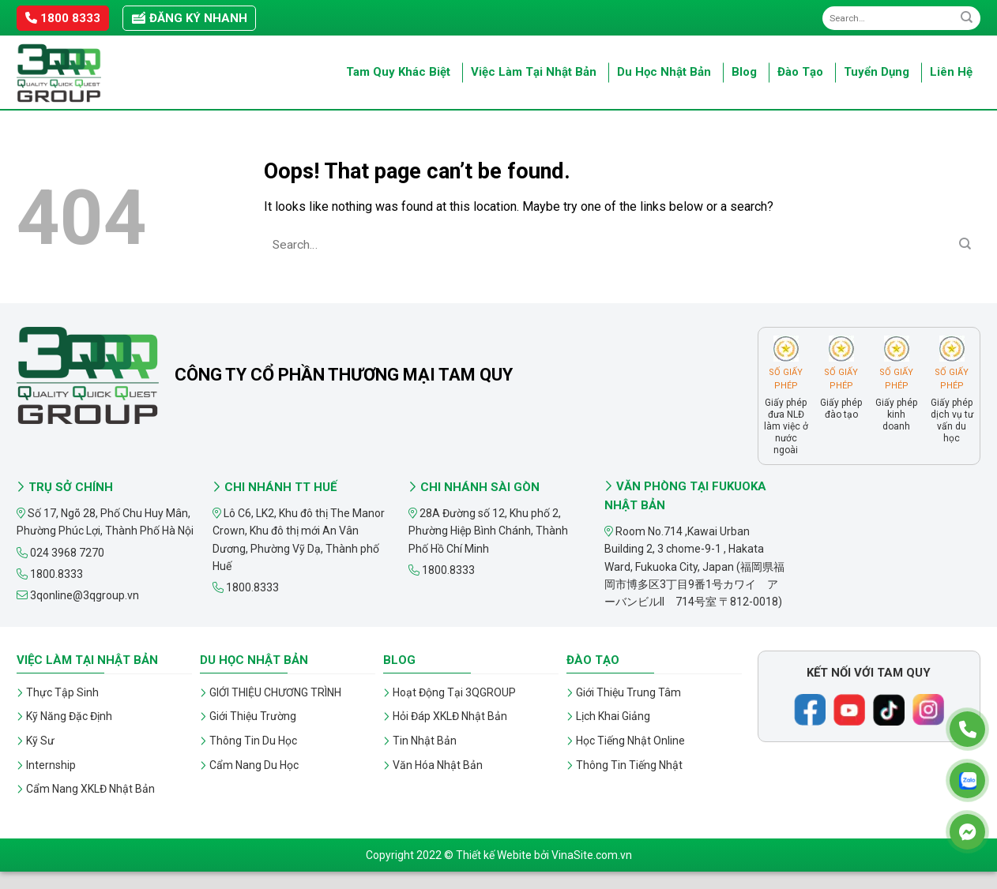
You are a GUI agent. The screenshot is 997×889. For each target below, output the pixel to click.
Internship (51, 765)
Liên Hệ (951, 72)
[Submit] (966, 18)
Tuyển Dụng (876, 72)
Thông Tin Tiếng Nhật (629, 765)
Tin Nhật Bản (425, 740)
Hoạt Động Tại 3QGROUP (454, 692)
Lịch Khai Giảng (613, 716)
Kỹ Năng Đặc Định (69, 716)
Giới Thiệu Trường (252, 716)
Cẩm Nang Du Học (254, 765)
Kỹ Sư (40, 740)
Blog (744, 72)
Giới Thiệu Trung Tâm (628, 692)
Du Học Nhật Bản (664, 72)
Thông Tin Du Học (253, 740)
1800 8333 (62, 18)
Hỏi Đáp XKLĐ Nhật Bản (450, 716)
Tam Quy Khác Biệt (398, 72)
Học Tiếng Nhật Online (630, 740)
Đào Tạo (800, 72)
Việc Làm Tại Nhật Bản (533, 72)
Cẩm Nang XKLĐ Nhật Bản (90, 788)
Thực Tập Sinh (62, 692)
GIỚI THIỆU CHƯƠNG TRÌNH (275, 692)
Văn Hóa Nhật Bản (438, 765)
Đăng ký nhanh (189, 18)
